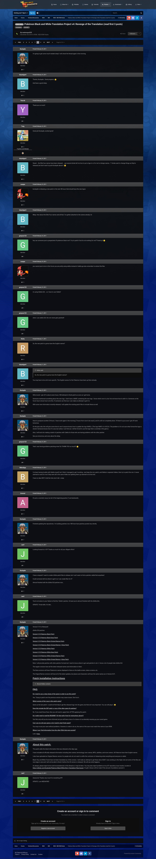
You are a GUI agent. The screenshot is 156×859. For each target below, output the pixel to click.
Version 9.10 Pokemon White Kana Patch (45, 652)
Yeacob (22, 100)
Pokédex (85, 5)
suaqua (22, 184)
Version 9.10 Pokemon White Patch (44, 648)
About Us (74, 5)
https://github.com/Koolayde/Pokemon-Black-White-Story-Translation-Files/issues (58, 768)
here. (38, 734)
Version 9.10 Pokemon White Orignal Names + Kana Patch (51, 659)
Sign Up (32, 13)
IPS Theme (18, 852)
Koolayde (23, 49)
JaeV (22, 545)
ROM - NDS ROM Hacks (41, 34)
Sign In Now (108, 828)
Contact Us (33, 854)
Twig (22, 126)
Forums (115, 5)
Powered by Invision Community (132, 853)
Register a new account (48, 828)
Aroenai (22, 493)
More (138, 5)
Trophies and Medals (23, 149)
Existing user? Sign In (21, 13)
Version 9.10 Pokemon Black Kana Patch (45, 637)
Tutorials (105, 5)
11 (22, 488)
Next (48, 42)
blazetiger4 (22, 75)
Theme (17, 854)
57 (22, 69)
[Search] (120, 13)
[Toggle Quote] (36, 370)
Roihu (23, 339)
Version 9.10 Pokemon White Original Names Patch (48, 656)
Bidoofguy (23, 467)
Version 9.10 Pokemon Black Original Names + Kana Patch (51, 645)
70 (22, 205)
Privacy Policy (25, 854)
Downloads (127, 5)
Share (122, 33)
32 (22, 95)
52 (22, 147)
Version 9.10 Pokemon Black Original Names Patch (48, 641)
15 (22, 514)
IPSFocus (24, 852)
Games (96, 5)
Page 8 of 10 (60, 42)
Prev (19, 42)
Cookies (40, 854)
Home (64, 5)
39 (22, 359)
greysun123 (23, 236)
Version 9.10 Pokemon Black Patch (43, 634)
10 (44, 42)
